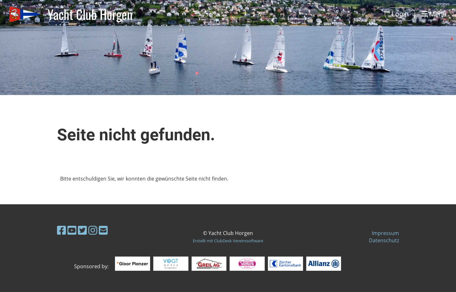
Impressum (385, 233)
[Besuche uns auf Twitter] (82, 230)
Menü (433, 14)
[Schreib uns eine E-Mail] (103, 230)
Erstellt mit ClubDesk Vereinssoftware (228, 241)
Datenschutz (384, 240)
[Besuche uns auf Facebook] (61, 230)
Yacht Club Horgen (90, 14)
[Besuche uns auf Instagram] (92, 230)
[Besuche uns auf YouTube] (71, 230)
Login (399, 14)
